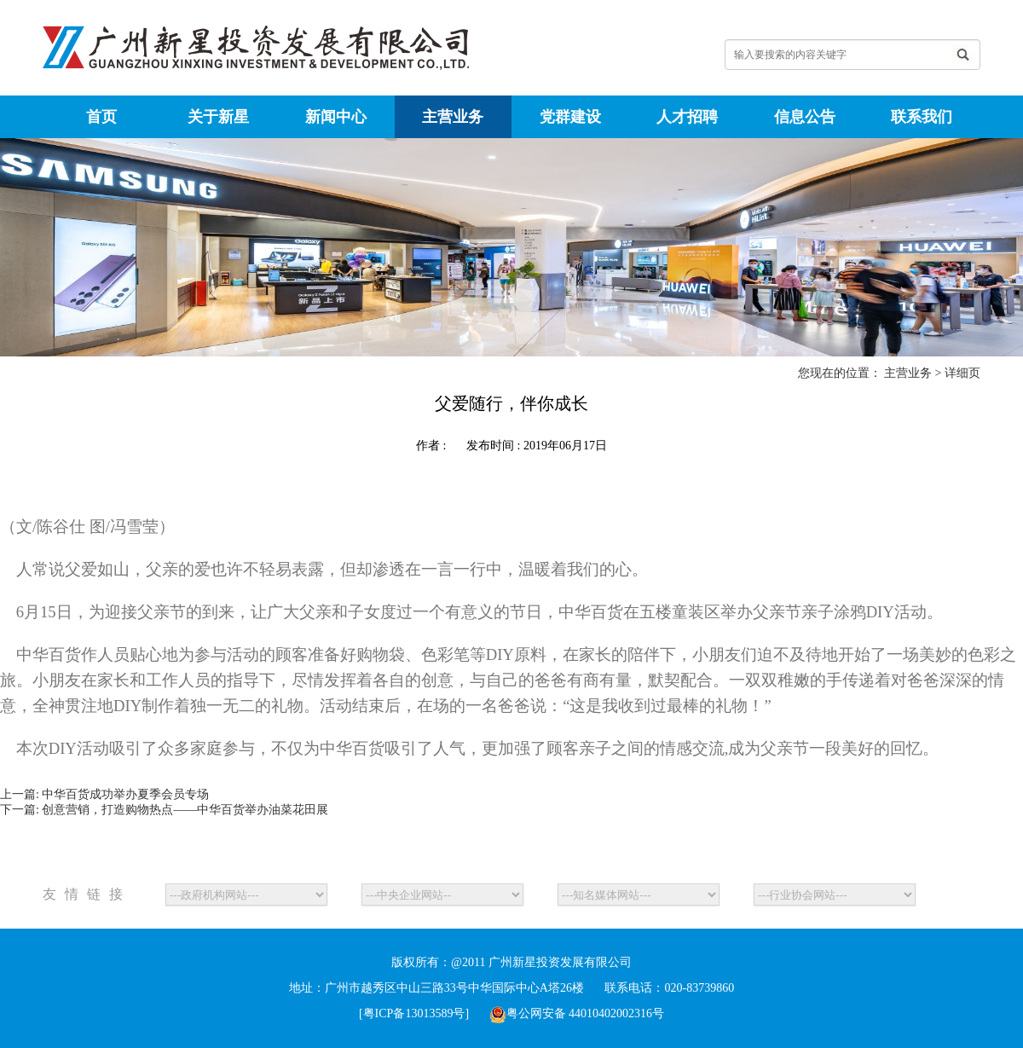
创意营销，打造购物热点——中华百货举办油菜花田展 (185, 809)
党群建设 (570, 116)
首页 (101, 116)
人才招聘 (687, 116)
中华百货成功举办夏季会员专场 (125, 794)
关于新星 (218, 116)
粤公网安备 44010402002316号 (577, 1013)
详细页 (962, 373)
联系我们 (921, 116)
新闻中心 (336, 116)
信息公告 (804, 116)
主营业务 (452, 116)
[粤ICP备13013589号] (414, 1013)
